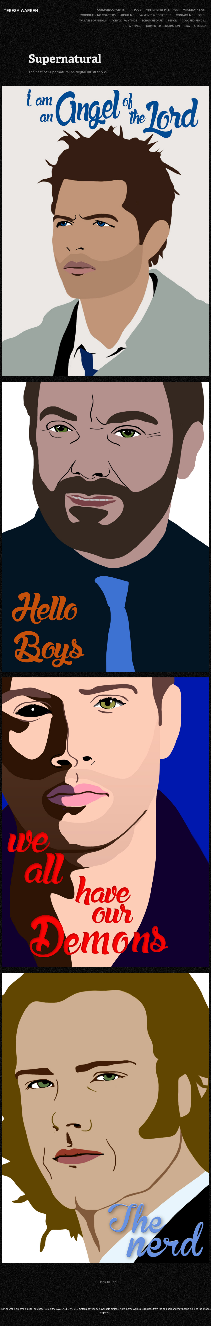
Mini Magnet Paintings (162, 10)
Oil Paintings (131, 26)
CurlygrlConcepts (111, 10)
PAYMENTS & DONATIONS (155, 15)
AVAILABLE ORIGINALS (93, 20)
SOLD (201, 15)
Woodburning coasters (98, 15)
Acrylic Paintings (124, 20)
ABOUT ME (127, 15)
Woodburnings (193, 10)
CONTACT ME (184, 15)
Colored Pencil (193, 20)
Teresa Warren (21, 10)
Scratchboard (152, 20)
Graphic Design (195, 26)
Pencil (172, 20)
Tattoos (135, 10)
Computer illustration (163, 26)
